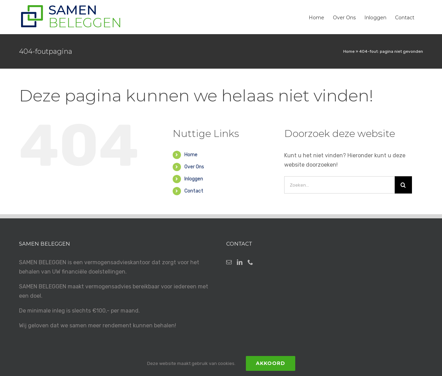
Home (349, 51)
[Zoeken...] (339, 185)
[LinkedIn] (239, 262)
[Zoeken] (403, 185)
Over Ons (194, 167)
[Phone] (250, 262)
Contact (193, 191)
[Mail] (229, 262)
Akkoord (270, 363)
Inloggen (193, 179)
